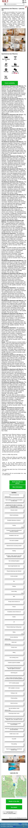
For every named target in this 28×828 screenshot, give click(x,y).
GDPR (14, 826)
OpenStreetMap (23, 796)
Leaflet (17, 796)
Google (20, 823)
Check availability (10, 83)
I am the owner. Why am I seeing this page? (10, 813)
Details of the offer (14, 801)
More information (17, 487)
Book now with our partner (17, 482)
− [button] (3, 779)
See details (14, 807)
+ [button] (3, 777)
